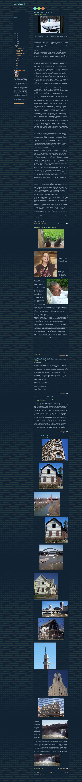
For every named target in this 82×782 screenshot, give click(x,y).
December (18, 46)
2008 (16, 63)
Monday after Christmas (44, 360)
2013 (16, 37)
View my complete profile (19, 103)
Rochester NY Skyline (43, 438)
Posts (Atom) (41, 774)
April (17, 60)
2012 (16, 39)
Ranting (66, 432)
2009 (16, 45)
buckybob (23, 70)
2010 (16, 43)
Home (51, 772)
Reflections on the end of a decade (46, 227)
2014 (16, 35)
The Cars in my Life (42, 14)
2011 (16, 41)
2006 (16, 65)
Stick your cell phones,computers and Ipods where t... (21, 57)
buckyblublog (20, 4)
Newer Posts (36, 772)
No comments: (62, 223)
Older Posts (66, 772)
